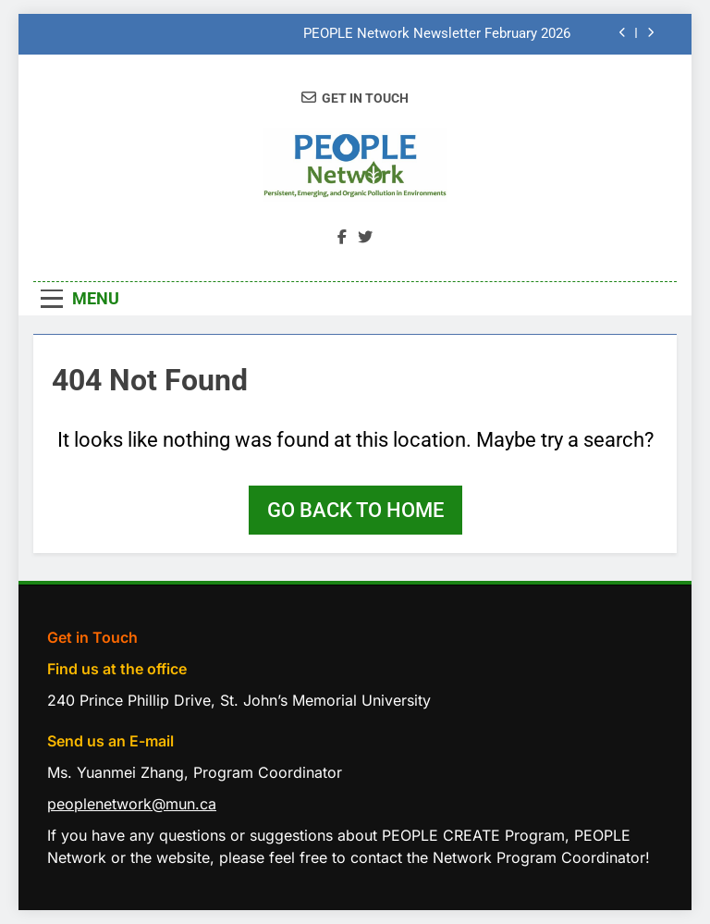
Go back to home (355, 510)
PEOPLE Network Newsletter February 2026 (436, 34)
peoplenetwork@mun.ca (131, 804)
